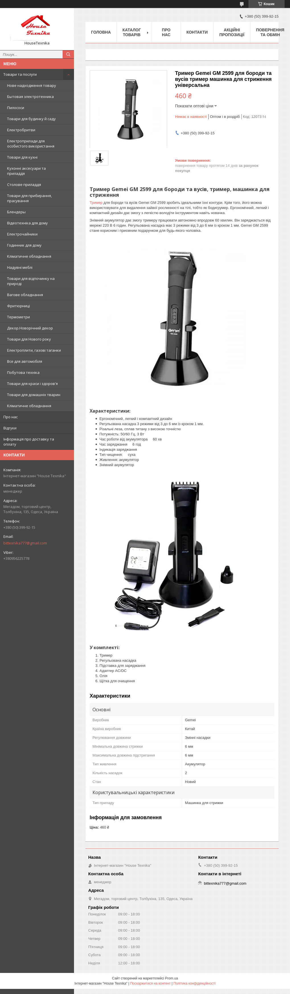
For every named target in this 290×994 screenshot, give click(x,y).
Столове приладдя (24, 184)
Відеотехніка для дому (27, 223)
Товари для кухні (22, 157)
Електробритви (21, 129)
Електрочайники (22, 234)
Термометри (18, 316)
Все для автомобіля (24, 361)
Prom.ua (171, 978)
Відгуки (10, 428)
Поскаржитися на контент (150, 983)
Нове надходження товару (31, 85)
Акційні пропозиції (231, 32)
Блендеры (16, 211)
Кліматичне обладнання (29, 256)
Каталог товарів (131, 32)
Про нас (10, 416)
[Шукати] (68, 54)
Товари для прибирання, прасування (29, 198)
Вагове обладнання (25, 294)
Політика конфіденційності (195, 983)
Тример (96, 202)
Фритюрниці (18, 305)
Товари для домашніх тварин (33, 394)
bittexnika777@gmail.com (25, 543)
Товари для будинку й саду (31, 118)
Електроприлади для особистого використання (30, 143)
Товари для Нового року (29, 339)
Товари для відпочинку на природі (31, 281)
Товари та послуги (20, 74)
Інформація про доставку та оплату (28, 441)
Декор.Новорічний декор (30, 328)
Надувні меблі (19, 267)
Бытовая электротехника (30, 96)
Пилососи (15, 107)
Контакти (197, 32)
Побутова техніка (23, 372)
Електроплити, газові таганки (34, 350)
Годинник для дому (24, 245)
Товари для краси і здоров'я (32, 383)
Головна (101, 32)
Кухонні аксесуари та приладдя (26, 171)
